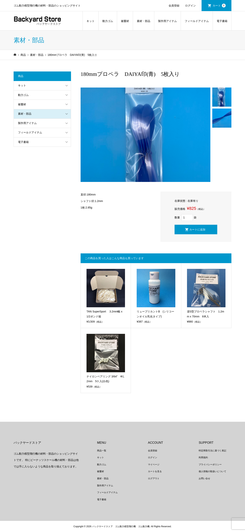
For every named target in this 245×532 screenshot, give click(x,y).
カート (219, 5)
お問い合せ (204, 478)
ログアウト (153, 478)
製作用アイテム (167, 21)
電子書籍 (222, 21)
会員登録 (174, 5)
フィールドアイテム (197, 21)
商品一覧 (101, 450)
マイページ (153, 464)
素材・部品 (143, 21)
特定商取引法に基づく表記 (212, 450)
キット (91, 21)
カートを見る (155, 471)
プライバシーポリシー (210, 464)
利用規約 (203, 457)
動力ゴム (107, 21)
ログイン (190, 5)
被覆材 (125, 21)
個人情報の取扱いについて (212, 471)
